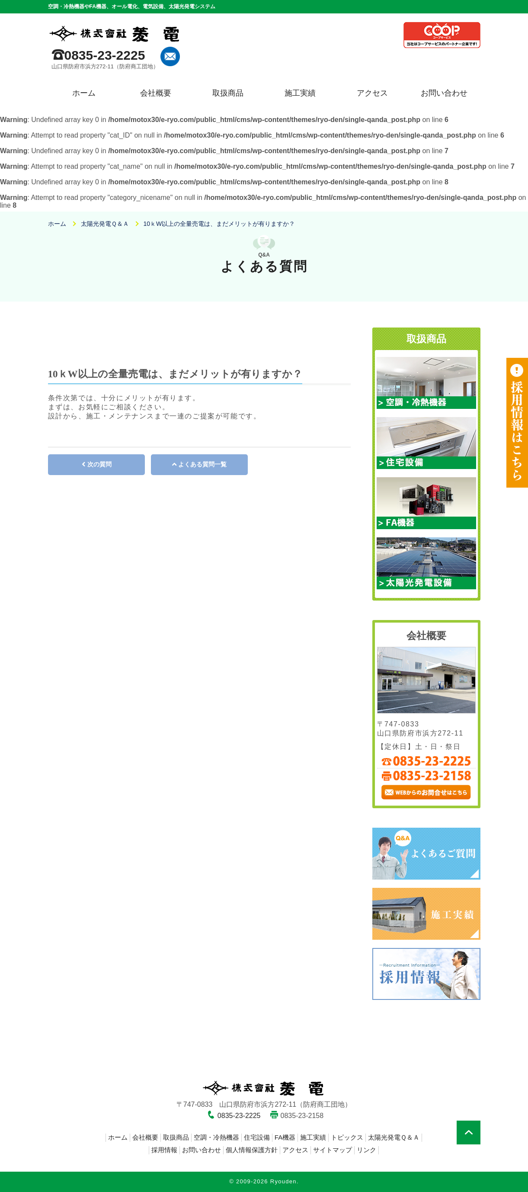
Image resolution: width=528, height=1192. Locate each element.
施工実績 (300, 93)
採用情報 (164, 1149)
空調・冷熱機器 (216, 1137)
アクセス (372, 93)
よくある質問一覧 (202, 464)
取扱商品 (227, 93)
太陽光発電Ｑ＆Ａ (393, 1137)
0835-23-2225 (104, 55)
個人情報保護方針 (252, 1149)
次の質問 (99, 464)
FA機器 (285, 1137)
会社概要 (155, 93)
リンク (366, 1149)
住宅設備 (257, 1137)
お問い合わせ (444, 93)
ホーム (84, 93)
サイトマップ (332, 1149)
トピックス (347, 1137)
